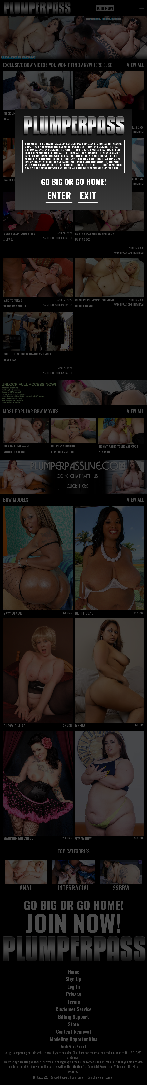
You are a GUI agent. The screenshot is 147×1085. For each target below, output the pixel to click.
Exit (88, 195)
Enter (59, 195)
